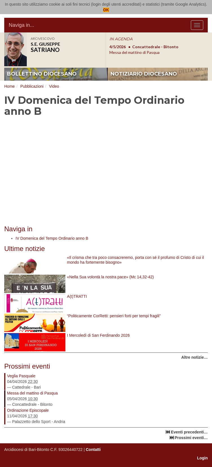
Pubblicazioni (32, 86)
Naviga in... (21, 25)
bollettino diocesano (42, 74)
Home (9, 86)
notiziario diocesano (144, 74)
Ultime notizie (24, 248)
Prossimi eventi (27, 366)
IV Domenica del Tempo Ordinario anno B (52, 238)
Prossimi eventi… (191, 437)
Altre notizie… (194, 357)
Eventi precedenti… (189, 432)
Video (54, 86)
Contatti (93, 449)
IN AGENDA (120, 38)
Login (202, 458)
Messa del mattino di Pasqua (32, 393)
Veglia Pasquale (21, 376)
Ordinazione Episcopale (28, 410)
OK (106, 10)
